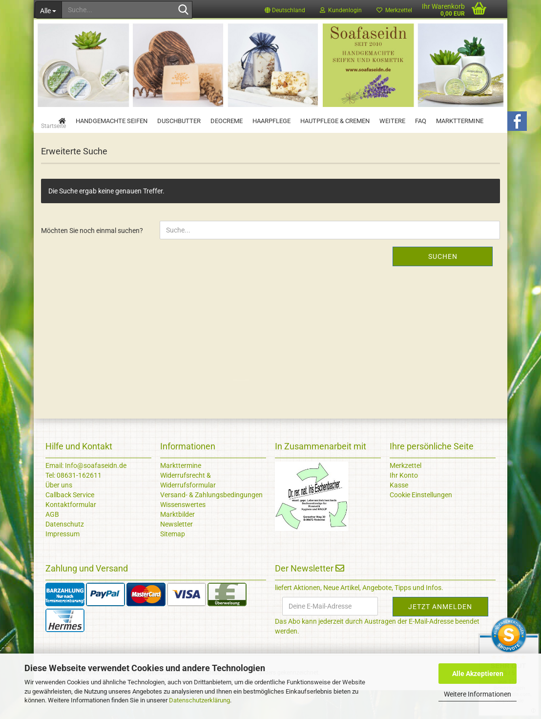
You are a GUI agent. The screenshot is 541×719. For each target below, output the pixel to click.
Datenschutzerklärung (199, 700)
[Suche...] (48, 10)
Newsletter (176, 553)
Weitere (392, 121)
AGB (52, 543)
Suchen (443, 285)
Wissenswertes (183, 533)
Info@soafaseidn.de (94, 494)
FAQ (420, 121)
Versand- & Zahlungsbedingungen (211, 524)
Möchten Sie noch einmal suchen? (92, 259)
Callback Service (69, 524)
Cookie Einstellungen (421, 524)
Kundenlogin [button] (341, 10)
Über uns (58, 514)
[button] (284, 10)
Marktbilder (177, 543)
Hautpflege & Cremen (335, 121)
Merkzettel (405, 494)
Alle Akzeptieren (477, 673)
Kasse (399, 514)
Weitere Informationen (477, 694)
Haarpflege (271, 121)
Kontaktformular (70, 533)
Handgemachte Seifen (111, 121)
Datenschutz (64, 553)
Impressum (62, 563)
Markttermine (459, 121)
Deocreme (226, 121)
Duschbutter (179, 121)
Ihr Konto (404, 504)
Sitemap (172, 563)
